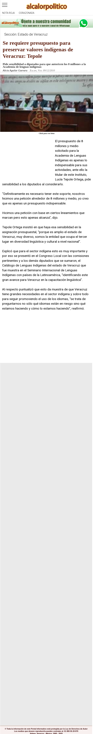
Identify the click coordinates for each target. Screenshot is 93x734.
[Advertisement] (27, 160)
